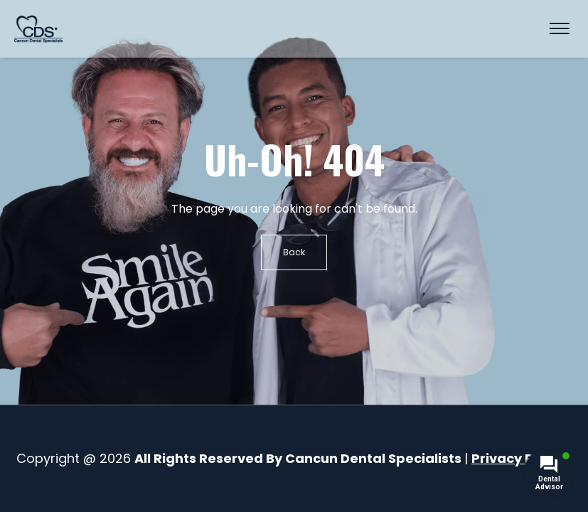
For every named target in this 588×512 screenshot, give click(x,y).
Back (294, 252)
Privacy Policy (518, 458)
